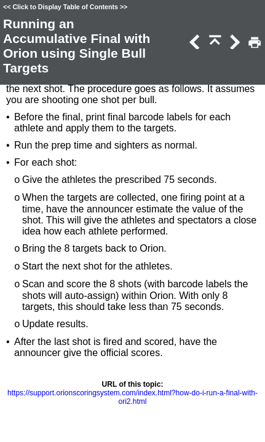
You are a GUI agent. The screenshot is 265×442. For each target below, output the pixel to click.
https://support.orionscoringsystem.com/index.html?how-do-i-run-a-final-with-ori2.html (132, 397)
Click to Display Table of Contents (65, 6)
